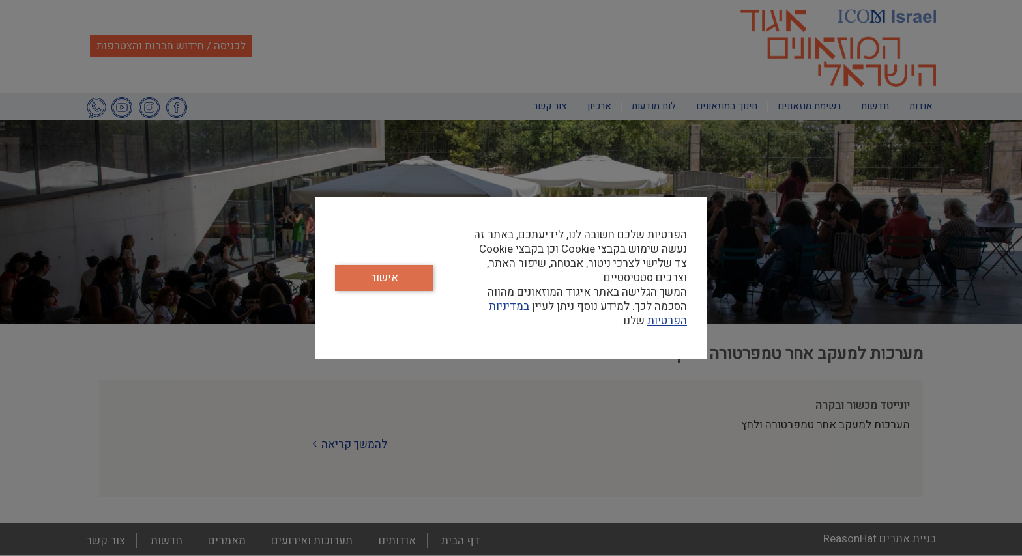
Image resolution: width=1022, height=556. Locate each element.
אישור (384, 278)
